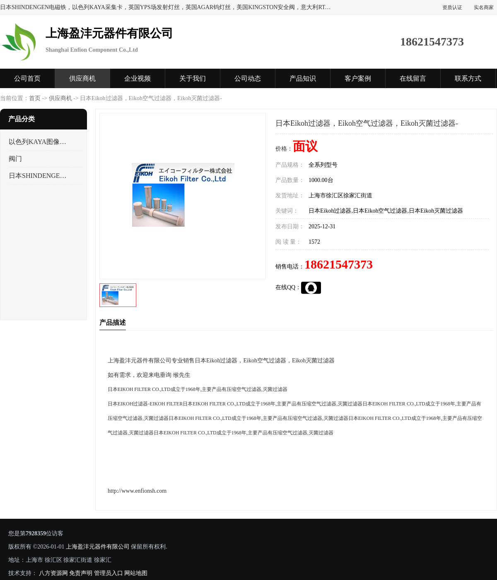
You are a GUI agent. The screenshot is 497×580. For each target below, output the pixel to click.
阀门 (15, 158)
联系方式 (468, 78)
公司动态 (247, 78)
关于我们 (192, 78)
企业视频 (137, 78)
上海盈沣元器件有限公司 (98, 547)
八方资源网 (53, 573)
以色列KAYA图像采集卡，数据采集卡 (39, 141)
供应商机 (82, 78)
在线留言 (413, 78)
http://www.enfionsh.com (137, 491)
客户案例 (358, 78)
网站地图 (135, 573)
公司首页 (27, 78)
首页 (35, 98)
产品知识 (303, 78)
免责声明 (80, 573)
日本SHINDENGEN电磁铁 (39, 175)
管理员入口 (108, 573)
